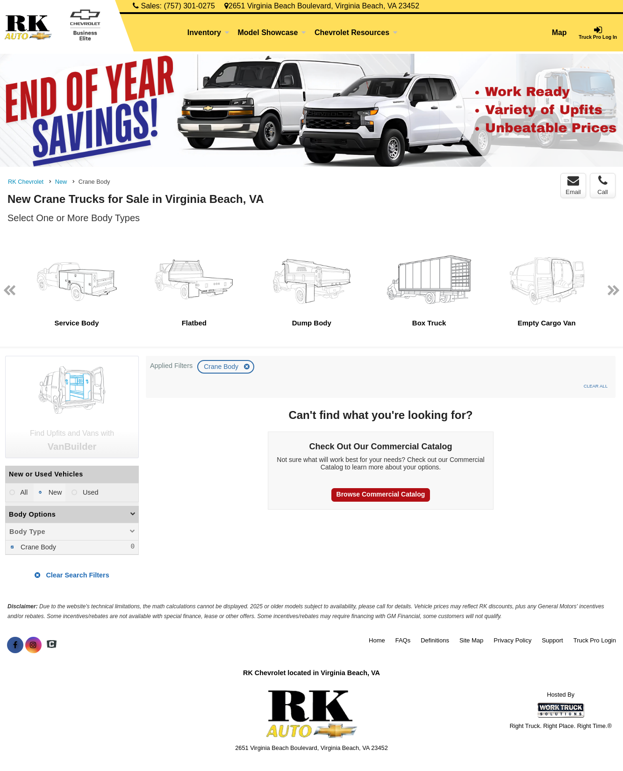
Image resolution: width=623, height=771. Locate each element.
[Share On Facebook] (15, 645)
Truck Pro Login (594, 640)
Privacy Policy (512, 640)
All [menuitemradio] (23, 492)
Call (602, 185)
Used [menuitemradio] (90, 492)
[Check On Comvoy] (51, 645)
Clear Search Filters (72, 575)
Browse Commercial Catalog (381, 494)
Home (377, 640)
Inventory (208, 32)
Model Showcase (271, 32)
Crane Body (222, 366)
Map (559, 32)
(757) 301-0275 (189, 6)
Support (552, 640)
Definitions (435, 640)
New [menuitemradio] (54, 492)
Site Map (471, 640)
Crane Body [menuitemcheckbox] (37, 547)
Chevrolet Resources (356, 32)
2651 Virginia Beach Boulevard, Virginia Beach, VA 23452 (321, 6)
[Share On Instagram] (33, 645)
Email (573, 185)
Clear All (596, 386)
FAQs (403, 640)
